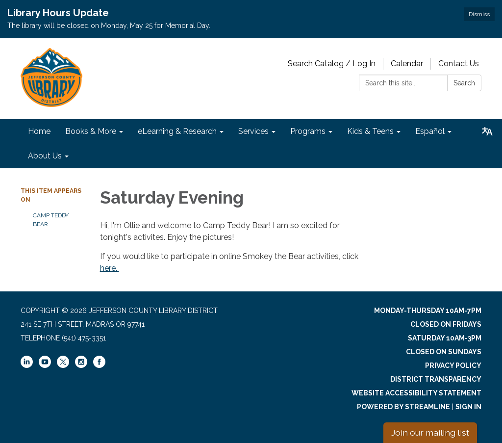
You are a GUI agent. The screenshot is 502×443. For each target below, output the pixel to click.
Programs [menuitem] (308, 131)
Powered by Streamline (403, 407)
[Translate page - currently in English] (487, 131)
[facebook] (99, 365)
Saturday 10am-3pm (444, 338)
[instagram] (81, 365)
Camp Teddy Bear (51, 220)
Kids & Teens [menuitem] (370, 131)
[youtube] (45, 365)
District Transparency (435, 379)
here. (109, 268)
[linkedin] (27, 365)
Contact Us (458, 63)
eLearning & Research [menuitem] (177, 131)
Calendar (407, 63)
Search (464, 83)
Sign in (468, 407)
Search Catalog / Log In (332, 63)
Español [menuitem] (430, 131)
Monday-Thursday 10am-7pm (427, 310)
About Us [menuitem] (45, 155)
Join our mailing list (430, 432)
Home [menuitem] (39, 131)
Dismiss (479, 14)
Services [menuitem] (253, 131)
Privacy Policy (453, 365)
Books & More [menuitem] (90, 131)
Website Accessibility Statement (416, 393)
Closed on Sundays (443, 352)
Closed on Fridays (445, 324)
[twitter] (63, 362)
